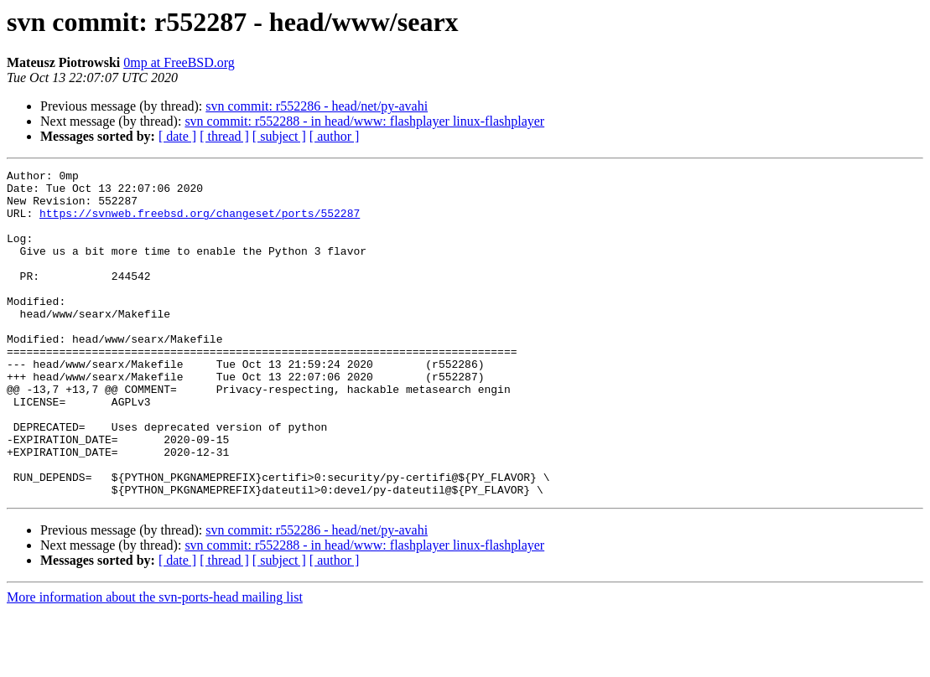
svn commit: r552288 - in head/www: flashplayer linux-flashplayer (364, 121)
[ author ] (334, 136)
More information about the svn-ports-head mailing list (155, 662)
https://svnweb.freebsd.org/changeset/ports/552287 (199, 222)
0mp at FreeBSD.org (179, 62)
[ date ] (177, 136)
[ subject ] (279, 136)
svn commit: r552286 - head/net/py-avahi (316, 106)
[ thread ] (224, 136)
